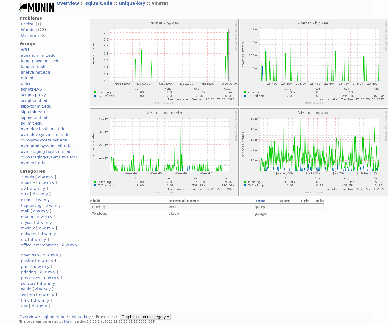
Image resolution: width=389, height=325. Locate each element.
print (25, 266)
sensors (28, 283)
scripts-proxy (33, 95)
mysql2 (28, 228)
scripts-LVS (31, 89)
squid (26, 289)
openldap (30, 255)
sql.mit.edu (99, 3)
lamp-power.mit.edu (40, 61)
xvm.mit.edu (33, 163)
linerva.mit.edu (35, 72)
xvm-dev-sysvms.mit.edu (45, 134)
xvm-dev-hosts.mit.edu (43, 129)
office (26, 83)
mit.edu (28, 78)
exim (25, 200)
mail (25, 211)
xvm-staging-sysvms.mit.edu (49, 157)
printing (28, 272)
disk (25, 194)
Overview (68, 3)
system (28, 295)
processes (30, 278)
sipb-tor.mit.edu (36, 106)
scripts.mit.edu (35, 100)
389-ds (27, 177)
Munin (69, 321)
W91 (25, 49)
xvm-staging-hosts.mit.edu (47, 151)
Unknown (30, 35)
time (25, 300)
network (29, 233)
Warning (29, 29)
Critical (27, 24)
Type (261, 201)
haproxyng (31, 205)
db (23, 188)
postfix (27, 261)
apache (28, 183)
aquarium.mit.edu (38, 55)
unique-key (133, 3)
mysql (26, 222)
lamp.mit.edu (33, 66)
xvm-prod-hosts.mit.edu (44, 140)
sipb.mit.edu (33, 112)
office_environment (39, 245)
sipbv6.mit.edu (35, 117)
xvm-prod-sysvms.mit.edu (46, 146)
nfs (24, 239)
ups (24, 306)
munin (27, 216)
